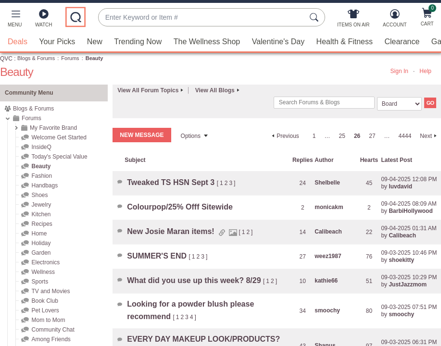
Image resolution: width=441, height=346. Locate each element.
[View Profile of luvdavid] (400, 186)
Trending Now (138, 41)
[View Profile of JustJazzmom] (408, 284)
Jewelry (41, 204)
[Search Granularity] (399, 104)
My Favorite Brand (53, 127)
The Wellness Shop (207, 41)
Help (425, 71)
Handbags (44, 185)
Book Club (44, 300)
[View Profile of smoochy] (327, 310)
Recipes (41, 224)
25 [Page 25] (342, 136)
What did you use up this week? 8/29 (195, 280)
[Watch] (43, 20)
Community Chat (52, 329)
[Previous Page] (284, 136)
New (94, 41)
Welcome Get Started (59, 137)
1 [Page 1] (314, 136)
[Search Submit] (315, 17)
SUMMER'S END (158, 256)
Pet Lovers (45, 310)
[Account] (394, 20)
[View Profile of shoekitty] (401, 260)
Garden (40, 252)
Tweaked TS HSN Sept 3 (171, 182)
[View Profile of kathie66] (326, 280)
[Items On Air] (353, 20)
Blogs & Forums (36, 58)
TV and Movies (50, 291)
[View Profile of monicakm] (329, 207)
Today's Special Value (59, 156)
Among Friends (50, 339)
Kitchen (40, 214)
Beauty (40, 166)
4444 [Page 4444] (405, 136)
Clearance (401, 41)
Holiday (40, 243)
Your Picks (57, 41)
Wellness (42, 272)
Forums (70, 58)
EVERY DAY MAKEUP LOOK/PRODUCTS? (203, 339)
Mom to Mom (48, 320)
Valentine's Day (278, 41)
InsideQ (41, 147)
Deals (17, 41)
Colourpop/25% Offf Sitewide (180, 207)
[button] (15, 20)
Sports (39, 281)
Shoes (39, 195)
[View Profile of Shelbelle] (327, 182)
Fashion (41, 176)
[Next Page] (429, 136)
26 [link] (357, 136)
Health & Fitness (344, 41)
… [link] (327, 136)
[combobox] (202, 17)
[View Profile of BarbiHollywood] (410, 211)
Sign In (399, 71)
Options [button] (191, 136)
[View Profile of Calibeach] (328, 231)
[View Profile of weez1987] (328, 256)
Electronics (45, 262)
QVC (6, 58)
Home (39, 233)
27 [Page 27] (372, 136)
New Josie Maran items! (171, 231)
